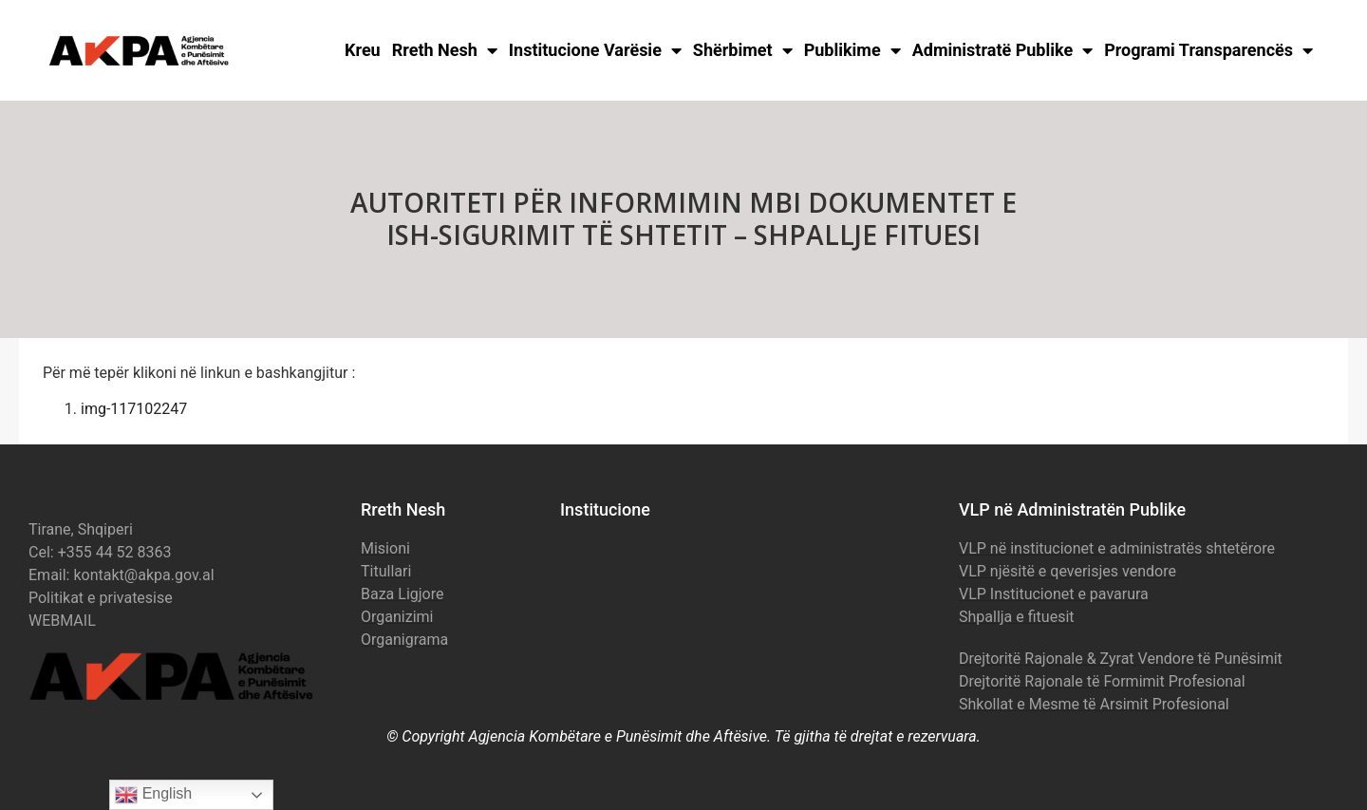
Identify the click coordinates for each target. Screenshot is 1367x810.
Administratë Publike (1003, 50)
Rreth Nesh (444, 50)
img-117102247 (134, 409)
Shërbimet (743, 50)
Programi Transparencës (1208, 50)
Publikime (852, 50)
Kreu (363, 50)
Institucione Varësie (595, 50)
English (153, 794)
